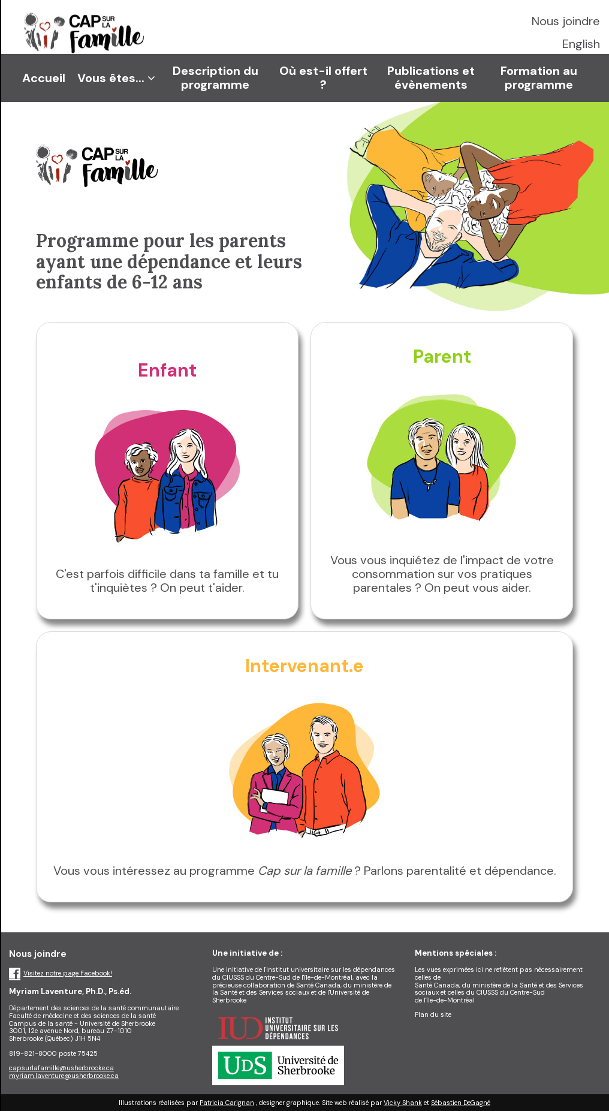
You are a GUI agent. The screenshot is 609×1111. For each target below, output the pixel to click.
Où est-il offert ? (323, 77)
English (581, 44)
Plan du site (433, 1014)
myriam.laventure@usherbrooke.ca (64, 1075)
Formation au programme (539, 77)
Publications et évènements (431, 77)
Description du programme (215, 77)
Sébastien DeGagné (460, 1102)
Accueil (43, 78)
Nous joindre (566, 21)
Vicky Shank (403, 1102)
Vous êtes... (116, 78)
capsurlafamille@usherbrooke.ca (61, 1068)
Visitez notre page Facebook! (60, 973)
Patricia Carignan (227, 1102)
